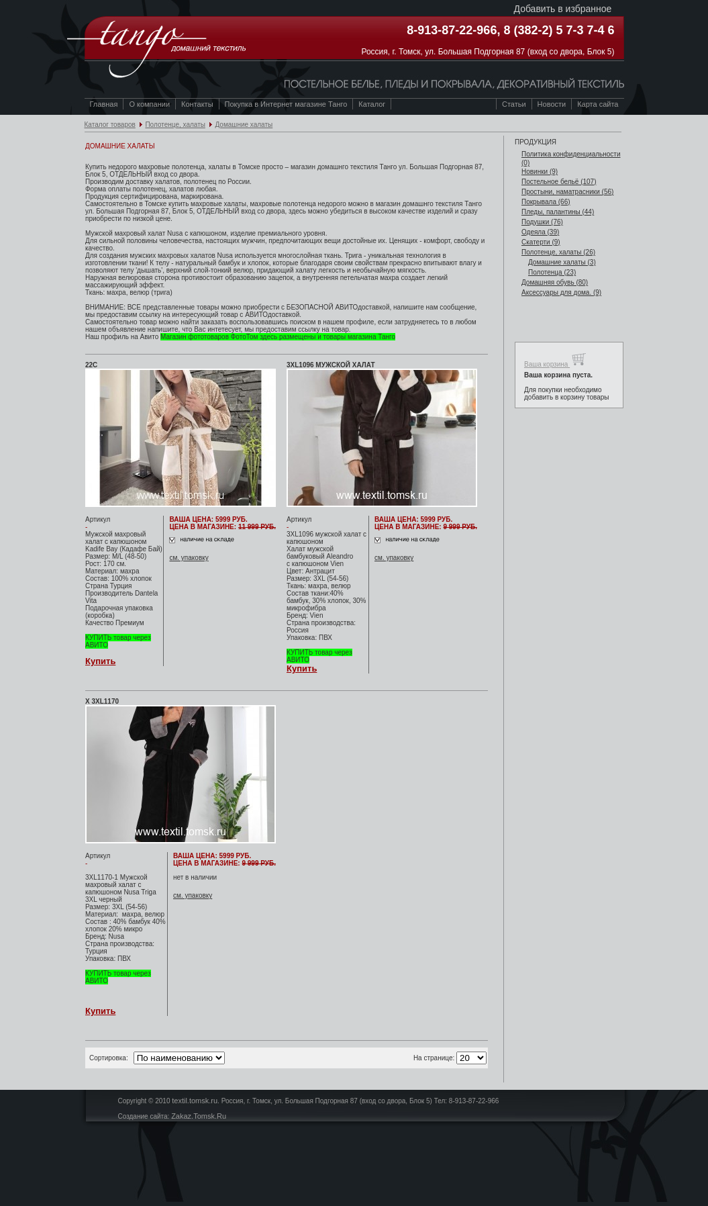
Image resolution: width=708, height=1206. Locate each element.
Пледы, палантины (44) (557, 212)
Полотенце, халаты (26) (558, 252)
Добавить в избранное (563, 8)
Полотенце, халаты (175, 124)
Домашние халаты (243, 124)
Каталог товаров (110, 124)
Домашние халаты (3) (562, 262)
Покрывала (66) (545, 201)
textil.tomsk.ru (194, 1101)
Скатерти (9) (540, 242)
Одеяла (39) (540, 232)
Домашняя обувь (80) (554, 282)
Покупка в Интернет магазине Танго (286, 104)
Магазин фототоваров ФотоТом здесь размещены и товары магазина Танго (277, 336)
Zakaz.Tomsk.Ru (198, 1116)
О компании (149, 104)
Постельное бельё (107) (559, 181)
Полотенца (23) (552, 272)
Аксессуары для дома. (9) (561, 292)
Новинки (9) (539, 171)
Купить (100, 661)
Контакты (197, 104)
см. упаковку (188, 557)
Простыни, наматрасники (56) (567, 191)
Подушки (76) (542, 222)
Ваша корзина (555, 359)
